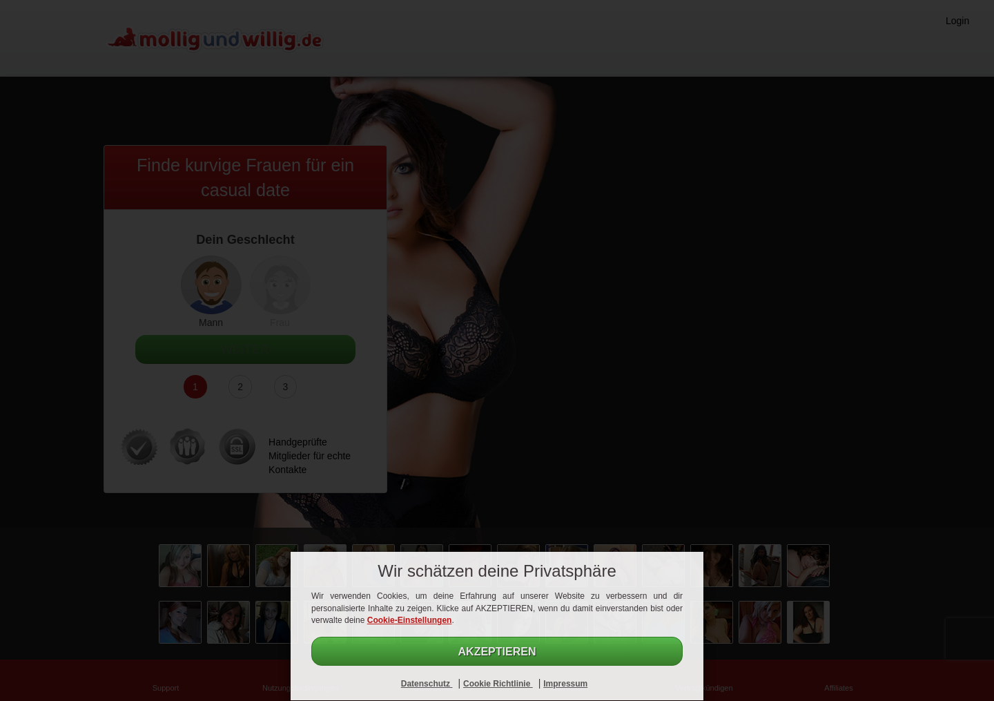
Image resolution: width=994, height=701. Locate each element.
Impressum (565, 684)
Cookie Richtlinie (498, 684)
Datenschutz (427, 684)
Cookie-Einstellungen (409, 620)
